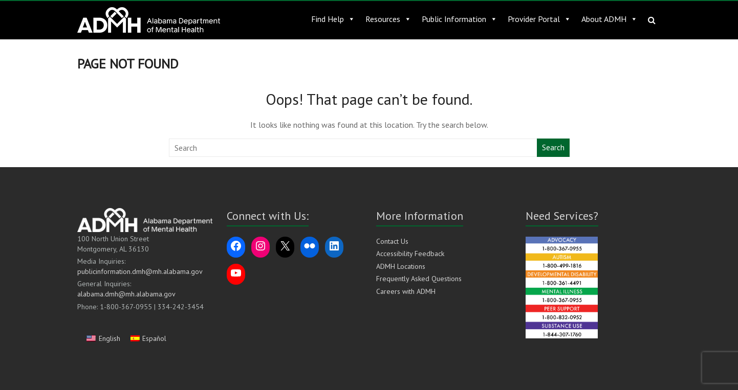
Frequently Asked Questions (419, 278)
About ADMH (609, 19)
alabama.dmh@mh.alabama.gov (126, 294)
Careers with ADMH (406, 291)
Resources (388, 19)
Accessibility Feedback (410, 253)
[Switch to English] (103, 338)
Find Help (333, 19)
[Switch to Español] (148, 338)
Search (553, 147)
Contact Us (392, 241)
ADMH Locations (400, 266)
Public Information (459, 19)
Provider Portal (539, 19)
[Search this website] (353, 148)
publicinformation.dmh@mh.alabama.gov (140, 271)
